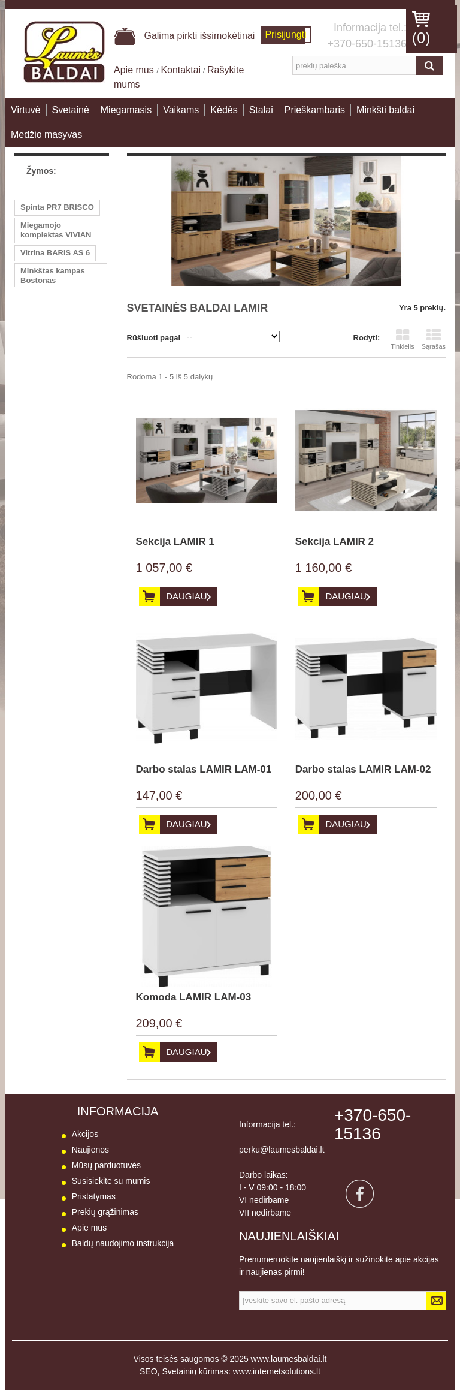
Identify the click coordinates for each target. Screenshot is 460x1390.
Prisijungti (285, 34)
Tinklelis (402, 339)
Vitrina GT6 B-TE (51, 316)
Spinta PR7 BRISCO (57, 207)
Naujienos (90, 1149)
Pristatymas (94, 1196)
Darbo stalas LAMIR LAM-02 (363, 769)
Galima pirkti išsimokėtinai (184, 36)
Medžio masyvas (46, 134)
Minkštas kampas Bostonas (52, 275)
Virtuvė (26, 110)
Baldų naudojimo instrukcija (123, 1243)
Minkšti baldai (385, 110)
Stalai (261, 110)
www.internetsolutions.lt (276, 1371)
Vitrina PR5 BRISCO (57, 379)
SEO (149, 1371)
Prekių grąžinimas (105, 1212)
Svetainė (70, 110)
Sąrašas (434, 339)
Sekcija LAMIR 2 (334, 541)
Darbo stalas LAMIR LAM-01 (204, 769)
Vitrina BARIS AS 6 (55, 252)
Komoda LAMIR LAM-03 (194, 997)
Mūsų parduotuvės (106, 1165)
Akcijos (85, 1134)
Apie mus (135, 70)
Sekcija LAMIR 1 (175, 541)
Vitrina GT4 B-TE (51, 334)
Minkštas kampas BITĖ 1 (52, 357)
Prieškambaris (315, 110)
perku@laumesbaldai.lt (282, 1149)
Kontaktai (181, 70)
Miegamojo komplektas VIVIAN (56, 230)
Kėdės (223, 110)
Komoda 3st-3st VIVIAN (49, 402)
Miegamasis (126, 110)
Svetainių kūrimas (195, 1371)
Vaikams (181, 110)
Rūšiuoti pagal (154, 337)
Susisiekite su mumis (111, 1181)
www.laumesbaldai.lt (289, 1359)
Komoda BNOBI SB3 (58, 298)
